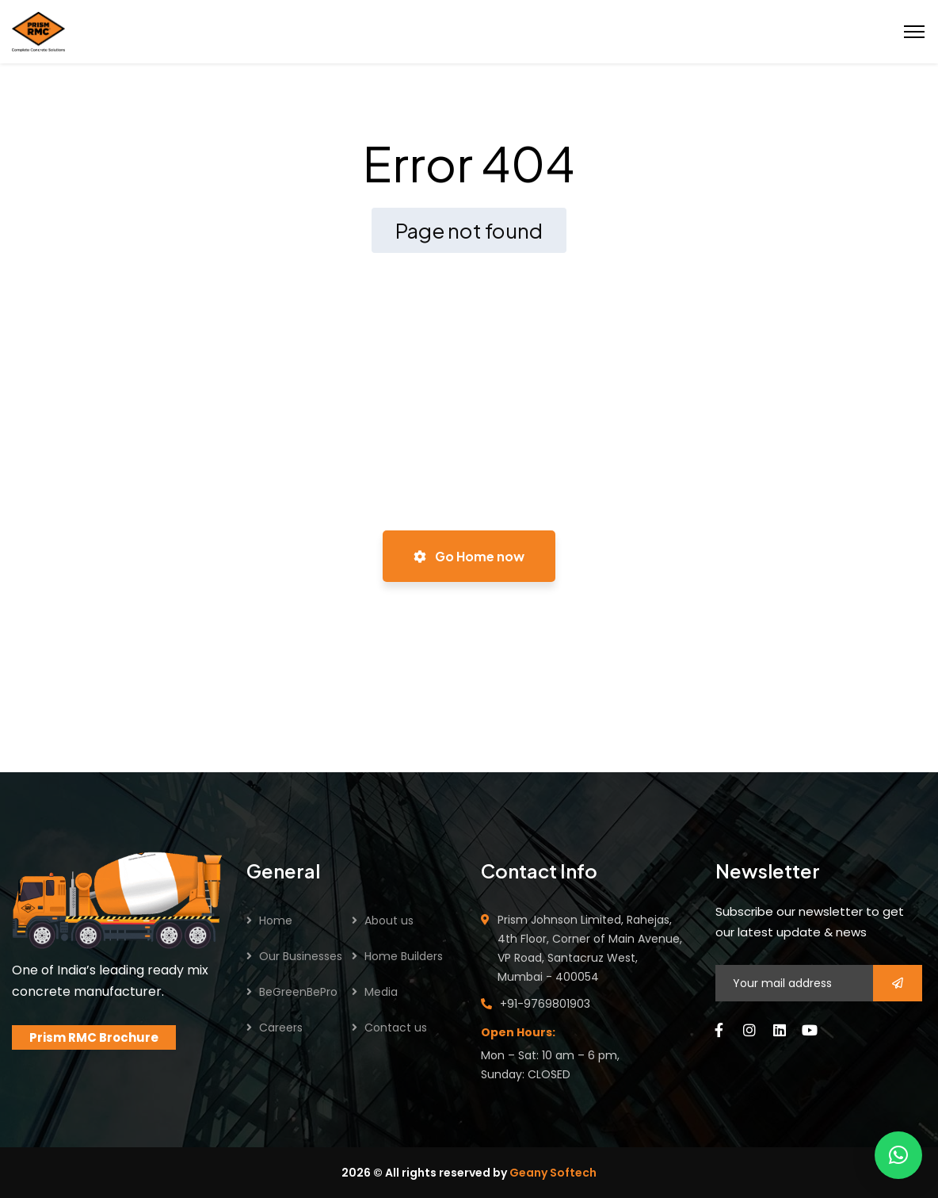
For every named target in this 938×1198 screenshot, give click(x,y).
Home (275, 920)
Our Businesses (300, 956)
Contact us (395, 1027)
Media (381, 992)
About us (389, 920)
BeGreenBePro (298, 992)
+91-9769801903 (545, 1004)
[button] (898, 1155)
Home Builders (403, 956)
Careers (281, 1027)
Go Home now (469, 556)
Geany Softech (553, 1173)
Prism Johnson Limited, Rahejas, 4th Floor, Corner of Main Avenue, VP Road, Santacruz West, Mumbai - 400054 (590, 948)
